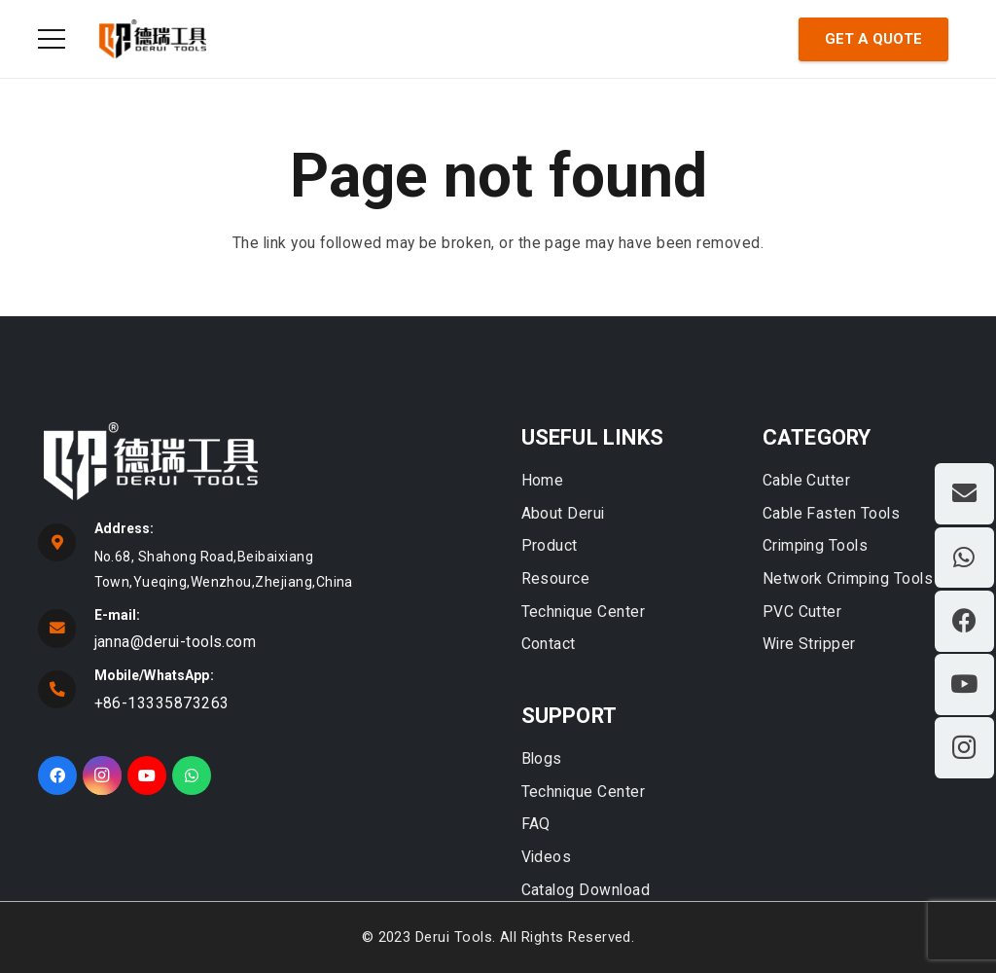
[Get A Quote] (873, 39)
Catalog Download (586, 890)
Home (542, 480)
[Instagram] (102, 775)
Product (549, 545)
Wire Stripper (809, 643)
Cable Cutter (807, 480)
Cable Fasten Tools (831, 513)
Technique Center (583, 611)
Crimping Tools (816, 545)
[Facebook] (57, 775)
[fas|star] (259, 465)
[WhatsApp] (191, 775)
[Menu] (52, 39)
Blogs (541, 758)
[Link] (152, 38)
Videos (546, 856)
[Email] (964, 493)
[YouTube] (146, 775)
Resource (555, 578)
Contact (548, 643)
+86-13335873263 (162, 703)
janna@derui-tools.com (175, 641)
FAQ (536, 823)
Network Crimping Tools (848, 578)
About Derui (563, 513)
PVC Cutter (802, 611)
